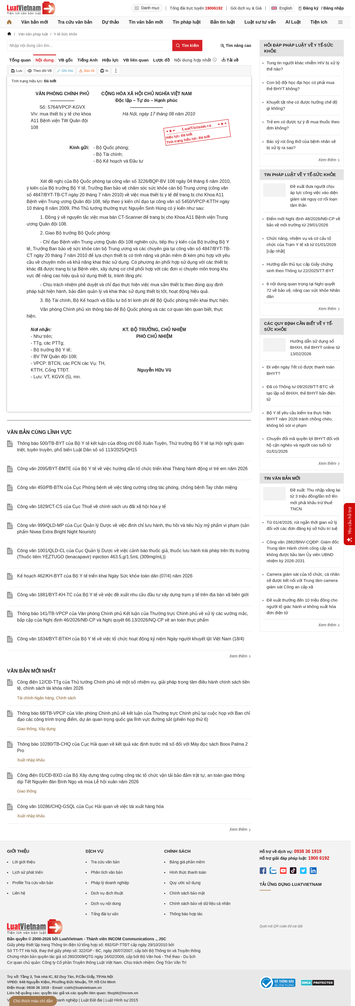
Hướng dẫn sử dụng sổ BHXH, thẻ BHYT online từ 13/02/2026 (315, 347)
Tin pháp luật (186, 22)
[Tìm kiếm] (187, 45)
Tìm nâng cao (235, 45)
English (281, 8)
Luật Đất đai (91, 1000)
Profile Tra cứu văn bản (32, 882)
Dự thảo (110, 22)
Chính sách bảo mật (187, 893)
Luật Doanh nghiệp (61, 1000)
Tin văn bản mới (146, 22)
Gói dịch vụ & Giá (246, 8)
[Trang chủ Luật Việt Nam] (31, 8)
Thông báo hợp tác (186, 914)
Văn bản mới (34, 22)
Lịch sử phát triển (27, 872)
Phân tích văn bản (107, 872)
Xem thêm (240, 656)
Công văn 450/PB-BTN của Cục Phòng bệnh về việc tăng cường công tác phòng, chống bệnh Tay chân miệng (127, 487)
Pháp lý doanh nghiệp (110, 882)
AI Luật (293, 22)
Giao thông (26, 729)
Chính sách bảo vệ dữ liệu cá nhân (200, 903)
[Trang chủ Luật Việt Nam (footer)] (35, 933)
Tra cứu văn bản (75, 22)
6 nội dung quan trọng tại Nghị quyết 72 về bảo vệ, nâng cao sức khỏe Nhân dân (303, 290)
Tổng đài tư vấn (104, 914)
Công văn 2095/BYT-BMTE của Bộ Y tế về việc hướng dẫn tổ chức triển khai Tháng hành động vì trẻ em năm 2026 (132, 468)
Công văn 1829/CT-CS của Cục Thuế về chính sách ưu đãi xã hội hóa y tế (91, 506)
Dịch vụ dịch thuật (107, 893)
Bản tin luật (222, 22)
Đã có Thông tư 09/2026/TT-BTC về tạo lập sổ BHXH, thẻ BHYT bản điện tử (301, 393)
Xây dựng (46, 729)
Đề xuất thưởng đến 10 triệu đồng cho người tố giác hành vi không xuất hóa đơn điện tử (302, 606)
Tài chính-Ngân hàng (35, 698)
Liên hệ (18, 893)
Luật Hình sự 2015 (122, 1000)
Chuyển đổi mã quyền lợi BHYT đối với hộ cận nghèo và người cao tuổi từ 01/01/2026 (303, 445)
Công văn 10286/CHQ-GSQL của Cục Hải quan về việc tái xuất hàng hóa (90, 806)
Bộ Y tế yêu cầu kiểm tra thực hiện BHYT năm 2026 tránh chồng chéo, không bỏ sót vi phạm (300, 419)
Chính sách (66, 698)
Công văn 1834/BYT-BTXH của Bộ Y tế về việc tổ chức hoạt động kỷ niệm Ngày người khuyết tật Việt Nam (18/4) (130, 638)
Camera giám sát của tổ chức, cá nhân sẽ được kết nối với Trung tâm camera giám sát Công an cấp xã (303, 580)
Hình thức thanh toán (188, 872)
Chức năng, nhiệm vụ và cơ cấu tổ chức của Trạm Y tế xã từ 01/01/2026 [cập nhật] (301, 244)
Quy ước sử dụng (185, 882)
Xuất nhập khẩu (31, 760)
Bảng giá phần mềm (187, 862)
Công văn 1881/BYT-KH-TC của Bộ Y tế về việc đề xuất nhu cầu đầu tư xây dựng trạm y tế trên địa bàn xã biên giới (133, 594)
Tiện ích (318, 22)
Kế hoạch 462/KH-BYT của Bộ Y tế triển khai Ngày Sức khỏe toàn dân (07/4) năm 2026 (105, 575)
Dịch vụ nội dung (106, 903)
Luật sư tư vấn (260, 22)
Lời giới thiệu (23, 862)
